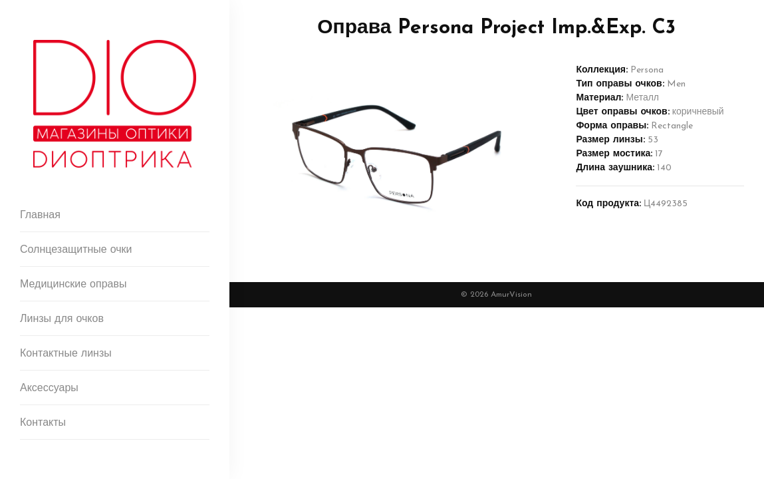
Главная (40, 215)
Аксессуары (49, 388)
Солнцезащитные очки (76, 250)
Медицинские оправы (73, 284)
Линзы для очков (62, 319)
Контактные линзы (66, 354)
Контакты (43, 423)
